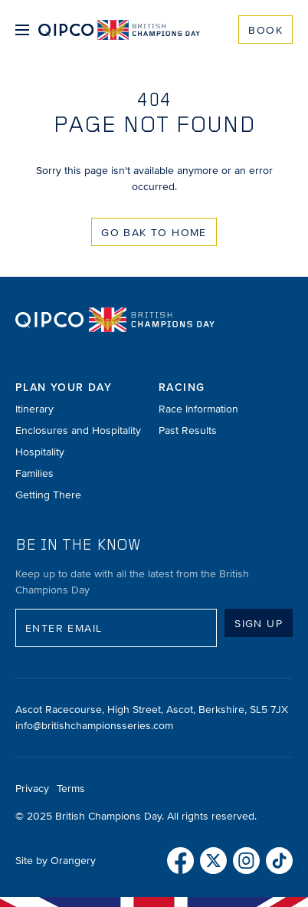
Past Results (188, 430)
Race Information (198, 409)
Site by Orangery (55, 860)
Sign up (258, 623)
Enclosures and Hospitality (78, 430)
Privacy (32, 788)
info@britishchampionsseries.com (94, 725)
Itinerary (34, 409)
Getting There (48, 494)
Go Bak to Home (154, 232)
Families (34, 473)
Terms (71, 788)
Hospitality (39, 451)
